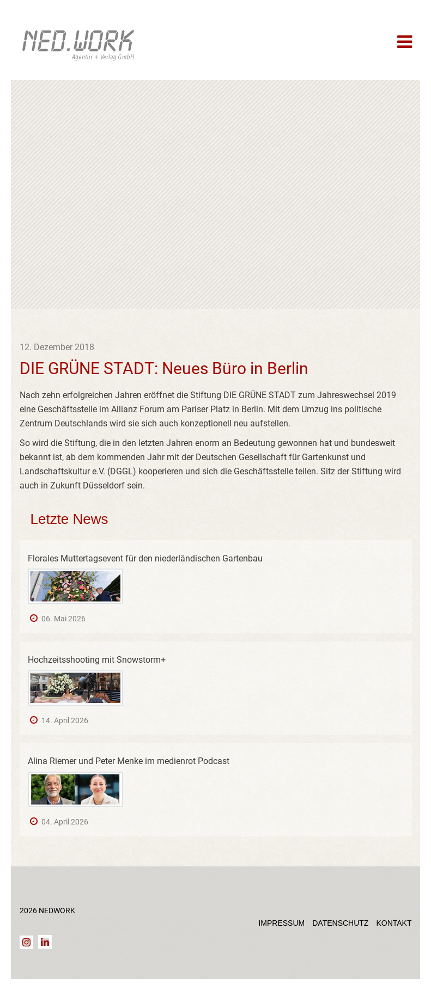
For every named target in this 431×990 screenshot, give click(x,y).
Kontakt (393, 923)
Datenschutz (340, 923)
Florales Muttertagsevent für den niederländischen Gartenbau (145, 558)
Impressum (281, 923)
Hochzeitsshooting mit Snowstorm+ (97, 660)
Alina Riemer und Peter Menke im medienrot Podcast (128, 761)
